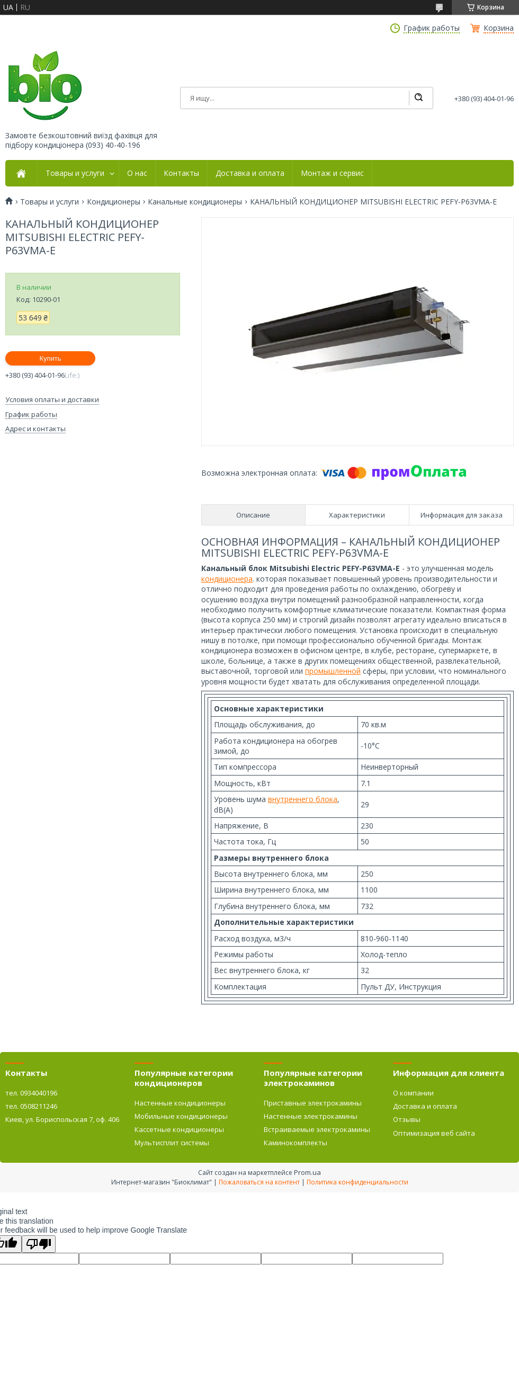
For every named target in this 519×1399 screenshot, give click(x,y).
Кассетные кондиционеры (179, 1129)
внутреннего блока (302, 799)
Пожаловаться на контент (259, 1182)
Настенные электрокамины (310, 1116)
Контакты (181, 173)
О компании (413, 1093)
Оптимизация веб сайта (434, 1133)
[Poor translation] (39, 1244)
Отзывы (406, 1119)
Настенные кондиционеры (180, 1103)
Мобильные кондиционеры (181, 1116)
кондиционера (227, 579)
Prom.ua (307, 1172)
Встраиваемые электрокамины (317, 1129)
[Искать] (418, 98)
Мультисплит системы (172, 1142)
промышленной (333, 671)
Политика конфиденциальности (357, 1182)
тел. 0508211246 (31, 1106)
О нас (137, 173)
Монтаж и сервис (332, 173)
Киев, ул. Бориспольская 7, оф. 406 (62, 1119)
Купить (50, 358)
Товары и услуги (75, 173)
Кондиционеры (113, 202)
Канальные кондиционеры (195, 202)
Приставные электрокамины (313, 1103)
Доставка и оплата (250, 173)
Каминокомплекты (295, 1142)
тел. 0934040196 (31, 1093)
